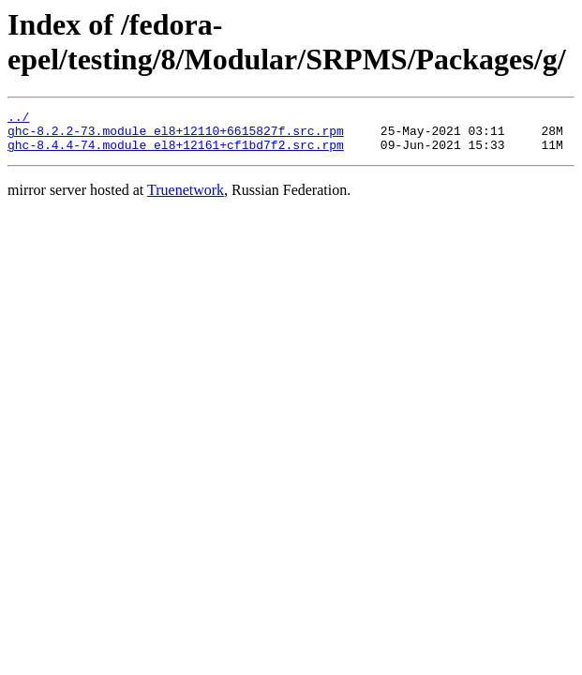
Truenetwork (185, 198)
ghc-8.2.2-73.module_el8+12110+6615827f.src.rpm (175, 136)
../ (18, 119)
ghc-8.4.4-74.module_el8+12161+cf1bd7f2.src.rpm (175, 152)
